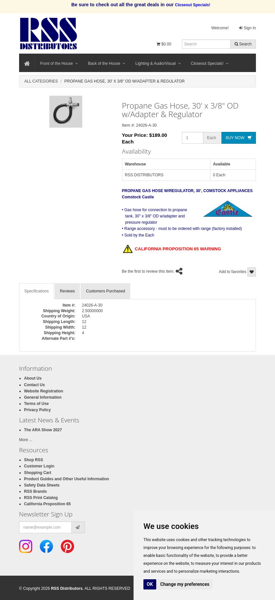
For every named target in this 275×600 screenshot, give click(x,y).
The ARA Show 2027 (43, 430)
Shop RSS (33, 460)
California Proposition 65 (47, 504)
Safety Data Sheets (42, 485)
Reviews (67, 291)
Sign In (247, 28)
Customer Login (39, 466)
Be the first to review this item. (148, 271)
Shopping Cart (37, 472)
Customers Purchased (105, 291)
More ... (26, 440)
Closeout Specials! (210, 63)
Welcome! (220, 28)
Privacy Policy (37, 410)
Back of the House (106, 63)
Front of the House (59, 63)
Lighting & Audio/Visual (158, 63)
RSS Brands (35, 491)
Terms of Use (36, 403)
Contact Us (34, 385)
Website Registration (43, 391)
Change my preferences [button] (184, 584)
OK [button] (150, 584)
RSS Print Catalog (41, 497)
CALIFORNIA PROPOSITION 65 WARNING (172, 249)
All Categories (41, 81)
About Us (32, 378)
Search (243, 44)
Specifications (36, 291)
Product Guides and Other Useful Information (66, 479)
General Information (43, 397)
